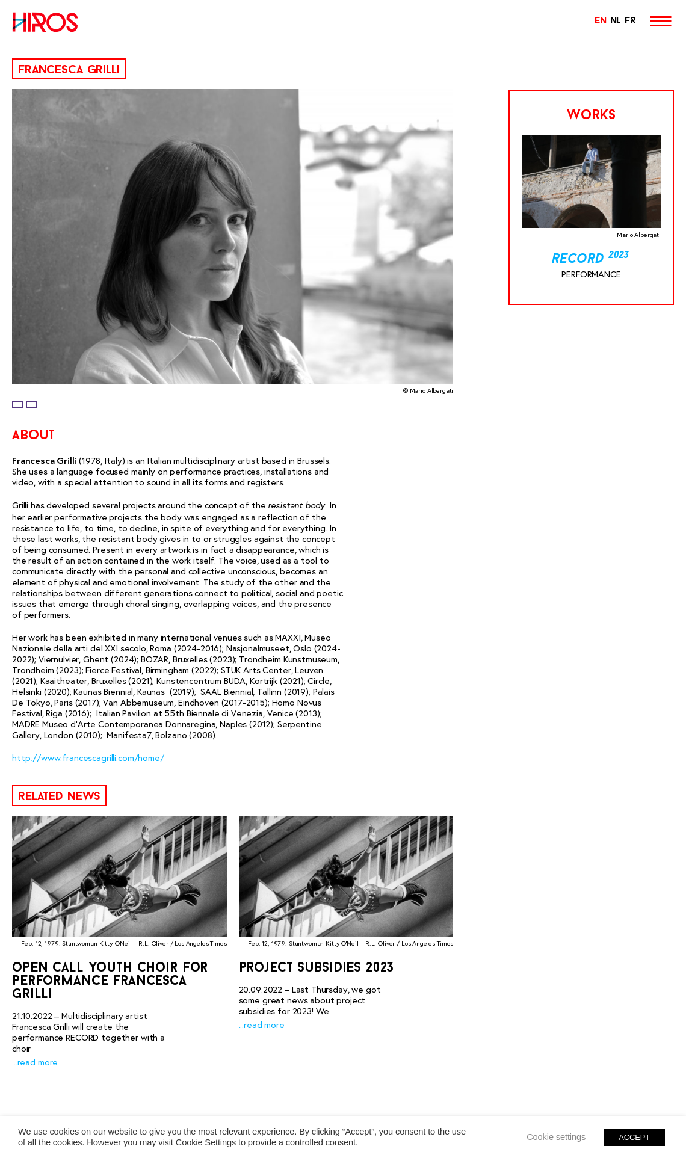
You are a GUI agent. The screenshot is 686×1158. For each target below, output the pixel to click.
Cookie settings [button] (556, 1137)
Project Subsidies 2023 (316, 968)
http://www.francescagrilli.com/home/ (88, 757)
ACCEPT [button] (634, 1137)
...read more (35, 1062)
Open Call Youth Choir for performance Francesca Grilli (110, 981)
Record (591, 259)
